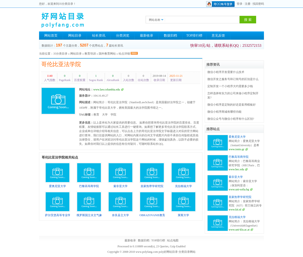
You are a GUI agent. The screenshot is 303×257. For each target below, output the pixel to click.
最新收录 (146, 35)
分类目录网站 (187, 251)
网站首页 (51, 35)
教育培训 (90, 53)
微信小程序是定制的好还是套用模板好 (231, 104)
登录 (239, 3)
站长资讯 (98, 35)
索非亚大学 (236, 177)
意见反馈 (218, 35)
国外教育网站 (107, 53)
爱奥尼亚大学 (237, 136)
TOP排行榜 (194, 35)
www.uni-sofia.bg (239, 189)
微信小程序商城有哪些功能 (224, 111)
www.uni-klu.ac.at (239, 229)
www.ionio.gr (236, 149)
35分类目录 (60, 53)
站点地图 (172, 240)
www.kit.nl (235, 209)
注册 (247, 3)
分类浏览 (122, 35)
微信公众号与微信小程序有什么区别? (230, 118)
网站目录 (74, 35)
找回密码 (258, 3)
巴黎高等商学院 (239, 156)
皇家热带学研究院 (240, 197)
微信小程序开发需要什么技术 (225, 72)
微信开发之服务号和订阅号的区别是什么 (232, 79)
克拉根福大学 (237, 217)
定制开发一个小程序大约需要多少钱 (230, 86)
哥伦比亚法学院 (61, 64)
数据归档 (170, 35)
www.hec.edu (236, 169)
